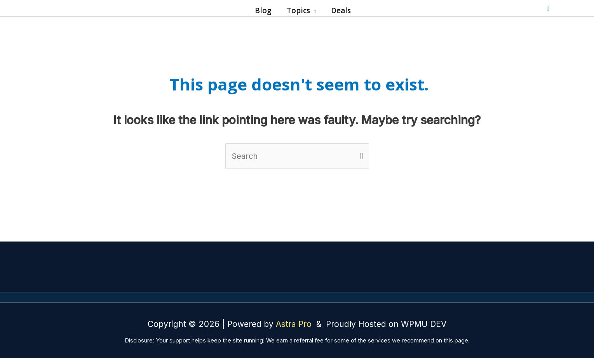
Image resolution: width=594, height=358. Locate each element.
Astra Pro (295, 324)
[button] (312, 10)
